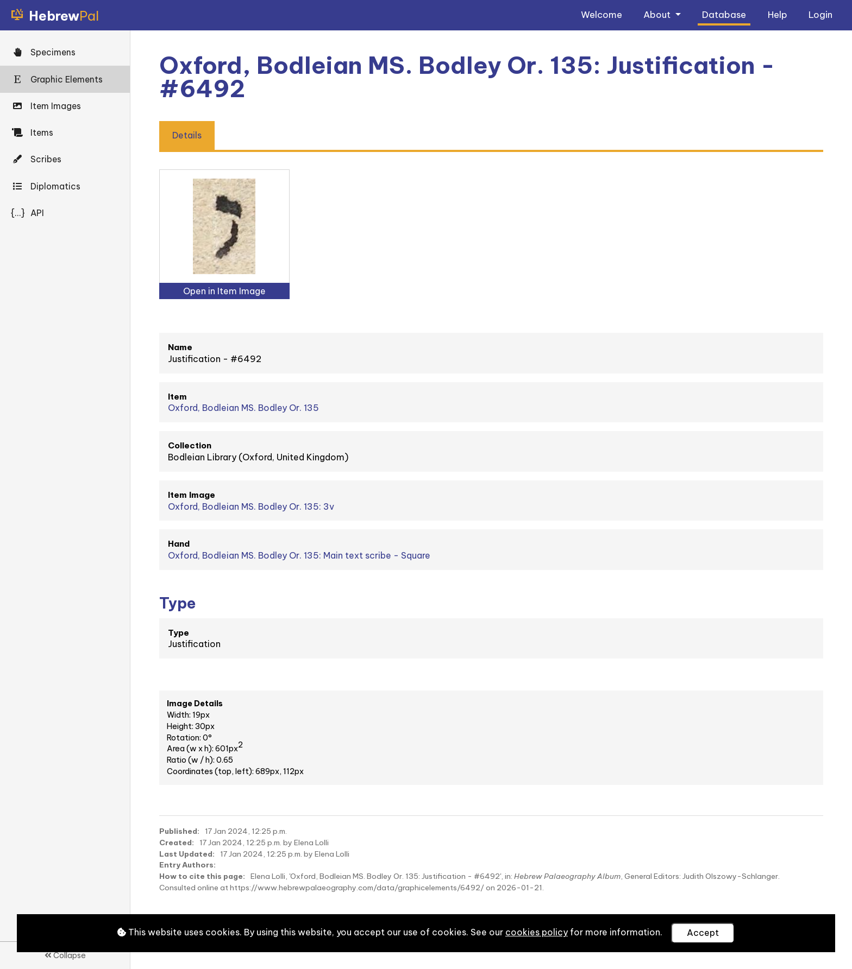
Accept (703, 932)
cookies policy (536, 932)
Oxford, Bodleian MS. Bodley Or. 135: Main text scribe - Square (299, 555)
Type (178, 633)
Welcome (601, 14)
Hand (179, 544)
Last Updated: (187, 854)
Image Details (195, 703)
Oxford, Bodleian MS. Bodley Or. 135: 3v (251, 506)
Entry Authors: (187, 865)
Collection (189, 445)
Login (820, 14)
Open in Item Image (224, 291)
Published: (179, 831)
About (658, 14)
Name (180, 347)
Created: (176, 842)
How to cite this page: (202, 876)
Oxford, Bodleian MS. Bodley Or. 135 (243, 407)
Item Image (191, 495)
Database (724, 14)
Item (177, 396)
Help (777, 14)
